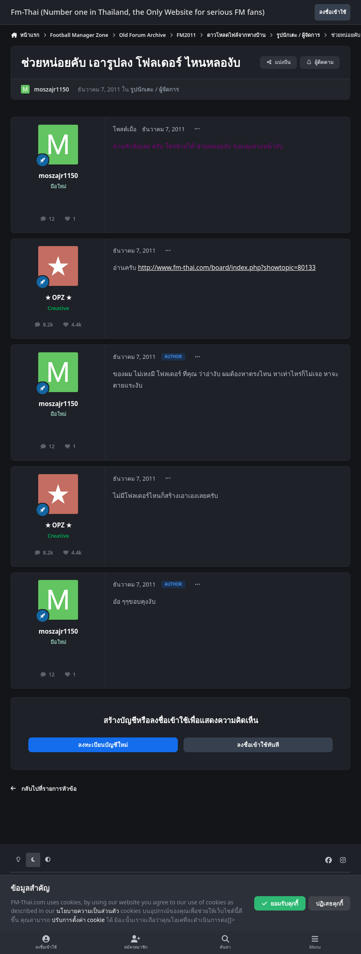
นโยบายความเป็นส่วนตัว (87, 911)
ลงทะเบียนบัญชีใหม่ (103, 745)
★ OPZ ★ (58, 297)
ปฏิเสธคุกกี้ (329, 903)
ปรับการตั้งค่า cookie (78, 920)
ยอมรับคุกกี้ (280, 903)
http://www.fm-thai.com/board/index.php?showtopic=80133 (227, 267)
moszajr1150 (51, 89)
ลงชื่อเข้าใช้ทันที (258, 745)
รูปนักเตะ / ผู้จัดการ (155, 89)
